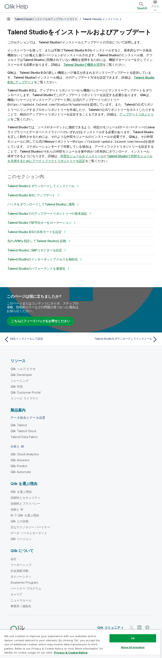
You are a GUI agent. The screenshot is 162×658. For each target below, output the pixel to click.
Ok (133, 638)
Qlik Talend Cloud (23, 430)
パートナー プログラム (26, 588)
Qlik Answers (20, 459)
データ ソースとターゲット (29, 532)
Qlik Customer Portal (25, 392)
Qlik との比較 (20, 521)
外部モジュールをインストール (82, 156)
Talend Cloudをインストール (100, 19)
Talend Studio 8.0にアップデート (31, 195)
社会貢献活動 (19, 570)
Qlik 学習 (17, 386)
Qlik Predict (19, 465)
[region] (80, 644)
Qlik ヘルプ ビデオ (23, 368)
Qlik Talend (19, 424)
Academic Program (24, 582)
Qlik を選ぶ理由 (21, 491)
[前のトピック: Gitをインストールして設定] (41, 339)
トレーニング (19, 380)
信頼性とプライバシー (25, 503)
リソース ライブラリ (24, 398)
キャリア (17, 594)
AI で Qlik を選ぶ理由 (25, 515)
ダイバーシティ (21, 576)
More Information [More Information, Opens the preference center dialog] (133, 647)
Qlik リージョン (21, 538)
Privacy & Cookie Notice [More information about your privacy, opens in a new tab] (71, 652)
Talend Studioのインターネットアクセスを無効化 (42, 259)
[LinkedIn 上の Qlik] (139, 627)
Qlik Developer (21, 374)
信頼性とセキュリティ (25, 497)
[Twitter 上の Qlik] (131, 627)
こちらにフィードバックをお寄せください (40, 321)
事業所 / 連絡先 (21, 605)
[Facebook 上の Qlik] (147, 627)
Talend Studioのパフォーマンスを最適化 (36, 268)
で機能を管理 (83, 65)
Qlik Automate (21, 471)
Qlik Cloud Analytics (25, 454)
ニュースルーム (21, 600)
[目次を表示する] (8, 19)
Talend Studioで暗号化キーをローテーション (39, 222)
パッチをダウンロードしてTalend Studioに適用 (41, 204)
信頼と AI (17, 509)
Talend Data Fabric (24, 436)
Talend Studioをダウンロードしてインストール (41, 186)
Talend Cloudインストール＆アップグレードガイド (46, 19)
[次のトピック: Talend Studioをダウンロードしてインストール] (120, 339)
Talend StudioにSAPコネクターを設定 (34, 250)
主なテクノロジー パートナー (30, 526)
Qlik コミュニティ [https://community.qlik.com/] (110, 627)
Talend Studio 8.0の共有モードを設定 (34, 231)
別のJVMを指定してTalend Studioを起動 (36, 241)
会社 (13, 558)
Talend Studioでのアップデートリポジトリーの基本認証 (47, 213)
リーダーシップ (21, 564)
